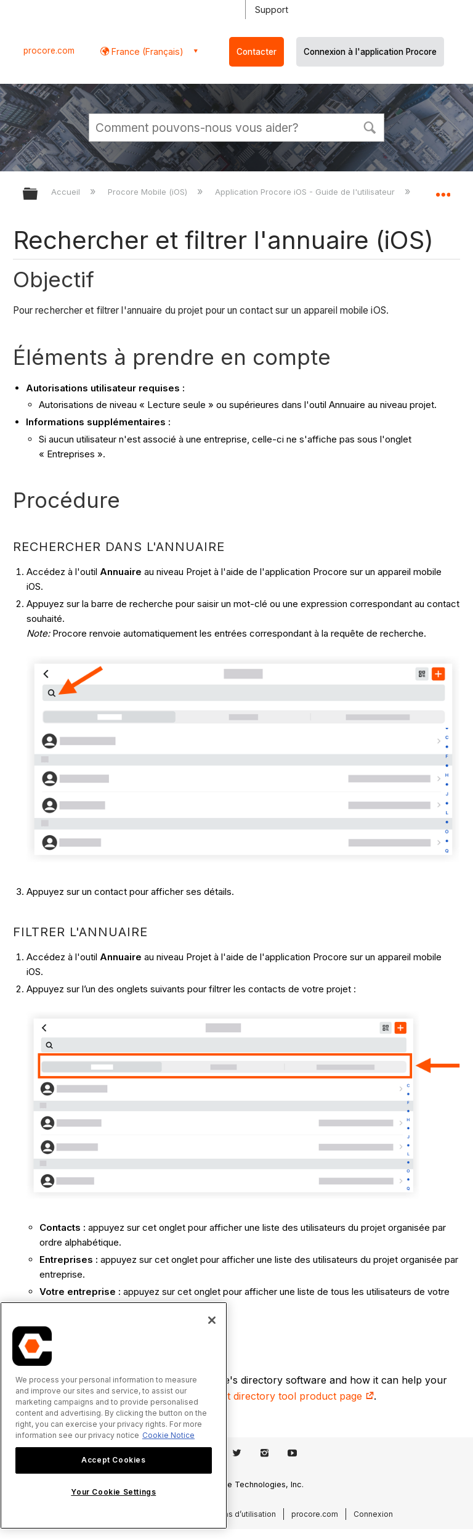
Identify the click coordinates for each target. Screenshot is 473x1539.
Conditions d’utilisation (234, 1514)
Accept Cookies (113, 1459)
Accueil (67, 192)
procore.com (49, 50)
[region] (113, 1415)
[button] (369, 126)
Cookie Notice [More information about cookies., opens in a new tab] (168, 1435)
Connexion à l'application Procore (370, 52)
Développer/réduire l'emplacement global (442, 189)
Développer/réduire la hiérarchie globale (38, 194)
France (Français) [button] (146, 51)
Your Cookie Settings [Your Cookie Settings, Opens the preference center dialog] (113, 1491)
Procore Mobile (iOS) (149, 192)
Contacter (256, 52)
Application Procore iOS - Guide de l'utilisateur (306, 192)
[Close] (211, 1320)
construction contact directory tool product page (253, 1396)
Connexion (373, 1514)
